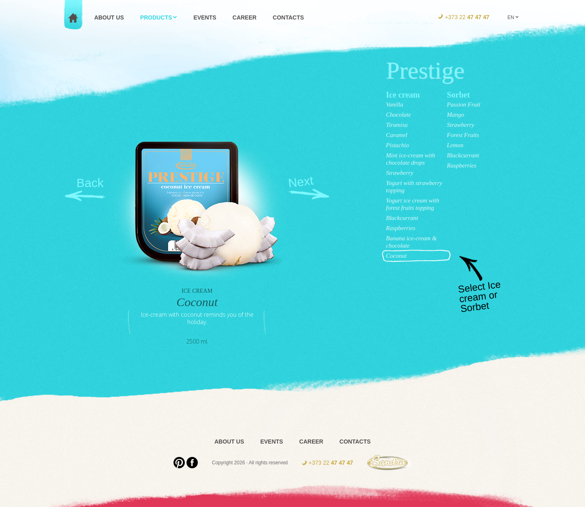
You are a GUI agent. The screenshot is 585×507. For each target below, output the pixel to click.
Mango (455, 114)
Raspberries (401, 228)
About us (229, 441)
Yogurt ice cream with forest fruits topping (412, 204)
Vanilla (394, 104)
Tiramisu (396, 125)
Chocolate (398, 114)
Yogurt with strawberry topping (414, 187)
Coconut (396, 255)
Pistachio (397, 145)
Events (271, 441)
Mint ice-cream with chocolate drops (410, 159)
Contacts (355, 441)
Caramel (396, 135)
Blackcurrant (402, 218)
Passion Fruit (463, 104)
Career (311, 441)
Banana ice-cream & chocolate (411, 242)
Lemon (455, 145)
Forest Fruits (463, 135)
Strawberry (400, 173)
